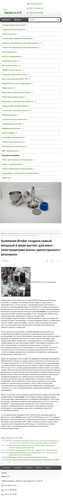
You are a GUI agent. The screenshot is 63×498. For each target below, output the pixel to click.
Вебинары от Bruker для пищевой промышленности (28, 457)
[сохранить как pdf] (57, 261)
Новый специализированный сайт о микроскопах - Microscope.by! (33, 450)
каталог (6, 20)
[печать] (52, 261)
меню (18, 20)
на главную (6, 468)
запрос (47, 468)
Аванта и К (12, 13)
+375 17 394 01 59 (35, 8)
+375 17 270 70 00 (35, 13)
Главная (3, 233)
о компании (17, 468)
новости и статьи (13, 233)
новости (39, 468)
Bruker (41, 282)
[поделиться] (46, 261)
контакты (28, 468)
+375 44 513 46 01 (35, 4)
